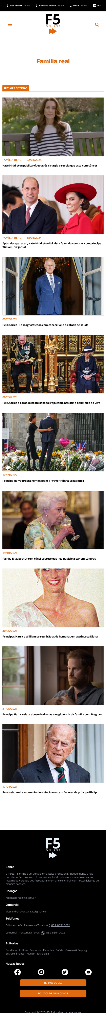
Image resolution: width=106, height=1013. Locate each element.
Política (23, 950)
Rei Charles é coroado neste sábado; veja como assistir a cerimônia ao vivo (51, 402)
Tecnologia (43, 953)
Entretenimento (15, 953)
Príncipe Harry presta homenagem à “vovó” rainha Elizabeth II (43, 480)
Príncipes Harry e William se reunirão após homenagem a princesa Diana (50, 636)
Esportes (48, 950)
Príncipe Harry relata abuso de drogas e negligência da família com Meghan (52, 714)
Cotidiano (11, 950)
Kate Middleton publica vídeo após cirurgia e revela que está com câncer (49, 165)
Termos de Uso (53, 982)
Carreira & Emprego (76, 950)
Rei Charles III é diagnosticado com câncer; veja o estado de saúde (45, 325)
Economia (35, 950)
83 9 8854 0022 (58, 925)
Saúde (59, 950)
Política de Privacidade (53, 993)
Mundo (31, 953)
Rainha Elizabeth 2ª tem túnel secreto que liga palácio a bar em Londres (49, 558)
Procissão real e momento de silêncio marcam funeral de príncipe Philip (49, 792)
